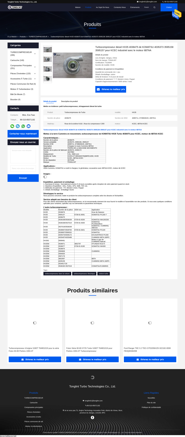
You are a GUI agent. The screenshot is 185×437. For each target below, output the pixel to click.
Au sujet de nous (102, 7)
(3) (21, 89)
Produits (88, 7)
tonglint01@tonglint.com (147, 2)
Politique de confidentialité (151, 407)
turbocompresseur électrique (84, 274)
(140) (17, 60)
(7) (17, 94)
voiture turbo (103, 274)
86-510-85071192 (169, 2)
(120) (20, 74)
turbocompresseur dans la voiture (57, 274)
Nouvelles (151, 398)
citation (169, 7)
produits (23, 37)
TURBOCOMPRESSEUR (38, 37)
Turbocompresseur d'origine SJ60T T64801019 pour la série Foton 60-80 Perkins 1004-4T (34, 349)
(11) (21, 79)
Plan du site (151, 403)
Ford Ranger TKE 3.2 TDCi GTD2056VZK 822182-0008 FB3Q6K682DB (147, 349)
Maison (77, 7)
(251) (21, 67)
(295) (21, 53)
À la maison (12, 37)
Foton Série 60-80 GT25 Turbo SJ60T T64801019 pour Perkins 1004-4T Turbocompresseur (89, 349)
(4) (23, 84)
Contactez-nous (120, 7)
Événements (135, 7)
